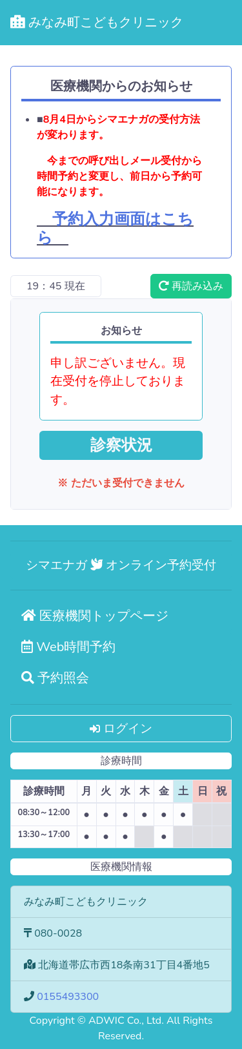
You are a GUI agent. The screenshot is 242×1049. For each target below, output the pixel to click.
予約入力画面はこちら (115, 228)
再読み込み (191, 286)
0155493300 (68, 997)
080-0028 (58, 933)
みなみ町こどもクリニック (96, 22)
